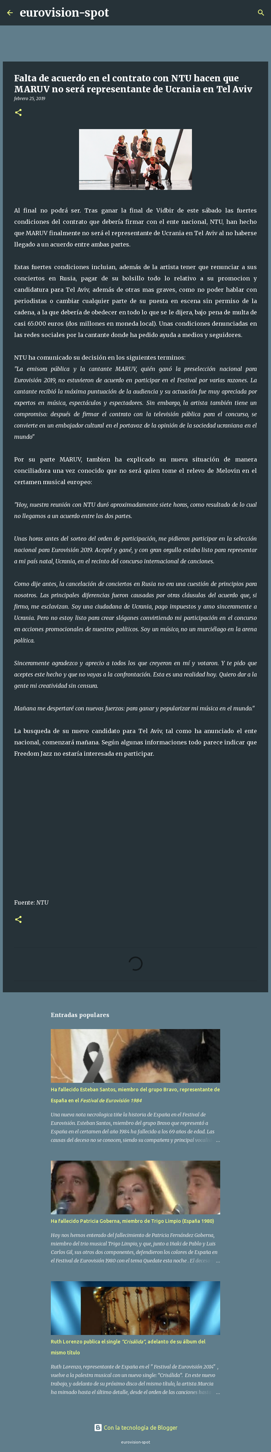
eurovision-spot (64, 13)
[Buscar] (119, 12)
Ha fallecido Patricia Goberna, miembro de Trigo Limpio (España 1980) (132, 1221)
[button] (18, 113)
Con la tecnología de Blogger (135, 1427)
